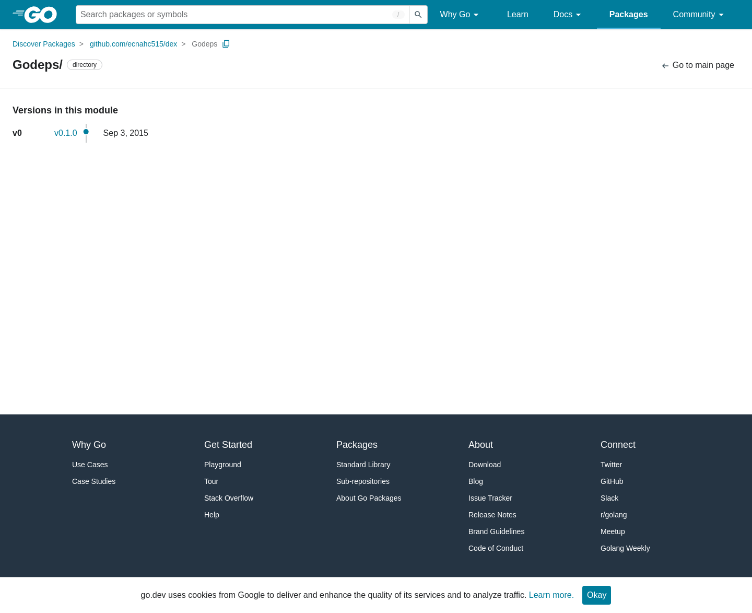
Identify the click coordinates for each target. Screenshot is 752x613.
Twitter (611, 464)
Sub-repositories (363, 481)
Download (484, 464)
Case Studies (93, 481)
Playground (222, 464)
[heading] (44, 14)
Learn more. (551, 595)
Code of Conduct (495, 548)
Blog (475, 481)
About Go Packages (369, 498)
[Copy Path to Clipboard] (226, 44)
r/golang (614, 515)
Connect (618, 444)
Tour (211, 481)
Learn (517, 14)
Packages (628, 14)
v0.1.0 (65, 133)
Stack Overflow (228, 498)
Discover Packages (44, 44)
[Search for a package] (242, 14)
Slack (609, 498)
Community (700, 15)
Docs (569, 15)
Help (211, 515)
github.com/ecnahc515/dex (133, 44)
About (480, 444)
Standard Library (363, 464)
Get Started (228, 444)
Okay (596, 595)
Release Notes (492, 515)
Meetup (613, 531)
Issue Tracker (490, 498)
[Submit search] (418, 14)
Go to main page (697, 66)
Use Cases (90, 464)
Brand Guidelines (496, 531)
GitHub (612, 481)
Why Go (461, 15)
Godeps (204, 44)
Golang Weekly (625, 548)
